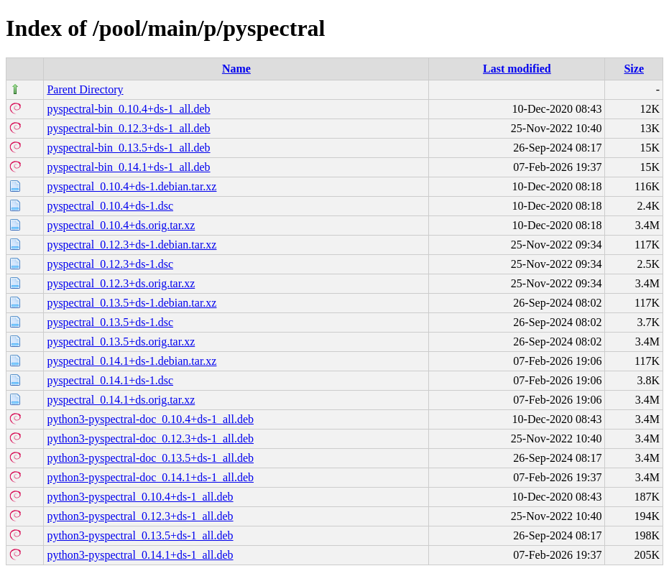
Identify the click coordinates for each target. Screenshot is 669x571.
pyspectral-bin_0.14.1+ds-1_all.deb (128, 167)
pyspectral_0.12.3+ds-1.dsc (110, 264)
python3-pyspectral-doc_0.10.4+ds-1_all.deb (150, 419)
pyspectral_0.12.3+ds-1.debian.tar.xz (131, 244)
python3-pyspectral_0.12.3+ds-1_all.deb (140, 516)
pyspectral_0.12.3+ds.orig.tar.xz (121, 283)
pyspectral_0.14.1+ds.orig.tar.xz (121, 400)
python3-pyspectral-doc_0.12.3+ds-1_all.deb (150, 438)
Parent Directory (85, 89)
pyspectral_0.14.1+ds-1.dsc (110, 380)
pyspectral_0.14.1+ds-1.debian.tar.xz (131, 361)
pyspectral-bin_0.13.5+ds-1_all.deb (128, 147)
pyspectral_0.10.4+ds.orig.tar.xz (121, 225)
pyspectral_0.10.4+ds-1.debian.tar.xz (131, 186)
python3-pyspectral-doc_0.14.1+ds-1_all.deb (150, 477)
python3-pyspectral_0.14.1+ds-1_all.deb (140, 555)
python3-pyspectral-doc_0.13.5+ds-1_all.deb (150, 458)
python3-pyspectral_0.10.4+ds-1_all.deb (140, 497)
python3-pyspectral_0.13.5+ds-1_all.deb (140, 535)
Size (634, 68)
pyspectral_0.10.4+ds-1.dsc (110, 206)
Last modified (517, 68)
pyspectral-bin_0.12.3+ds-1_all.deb (128, 128)
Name (236, 68)
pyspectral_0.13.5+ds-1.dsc (110, 322)
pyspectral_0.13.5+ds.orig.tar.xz (121, 341)
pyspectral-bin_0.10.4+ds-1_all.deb (128, 109)
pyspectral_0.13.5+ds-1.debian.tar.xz (131, 303)
